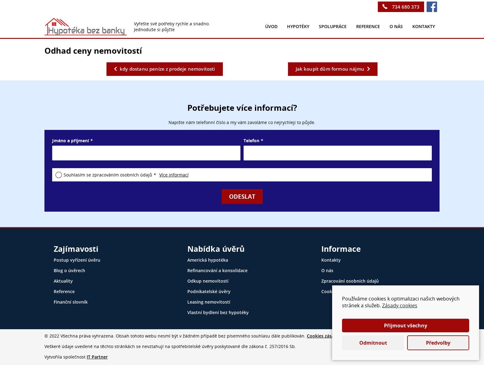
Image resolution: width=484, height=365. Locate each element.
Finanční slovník (71, 302)
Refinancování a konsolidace (217, 270)
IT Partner (97, 357)
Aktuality (63, 281)
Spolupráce (333, 26)
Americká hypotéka (207, 260)
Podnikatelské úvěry (209, 291)
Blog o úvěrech (69, 270)
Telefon (251, 140)
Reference (368, 26)
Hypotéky (298, 26)
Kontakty (331, 260)
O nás (396, 26)
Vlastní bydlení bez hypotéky (218, 312)
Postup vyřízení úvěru (77, 260)
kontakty (423, 26)
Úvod (271, 26)
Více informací (174, 175)
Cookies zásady (323, 336)
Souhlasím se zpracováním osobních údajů (108, 175)
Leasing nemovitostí (208, 302)
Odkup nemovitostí (207, 281)
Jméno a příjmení (70, 140)
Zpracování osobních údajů (350, 281)
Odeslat (242, 197)
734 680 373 (405, 7)
